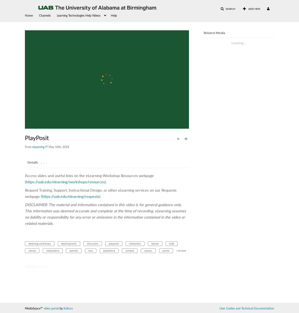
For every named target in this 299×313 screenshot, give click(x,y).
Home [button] (29, 15)
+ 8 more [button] (181, 250)
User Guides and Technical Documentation (246, 308)
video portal (51, 308)
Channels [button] (45, 15)
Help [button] (114, 15)
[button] (228, 9)
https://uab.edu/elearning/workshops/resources (65, 182)
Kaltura (68, 308)
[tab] (32, 162)
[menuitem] (32, 15)
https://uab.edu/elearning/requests (70, 196)
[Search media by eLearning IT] (40, 147)
